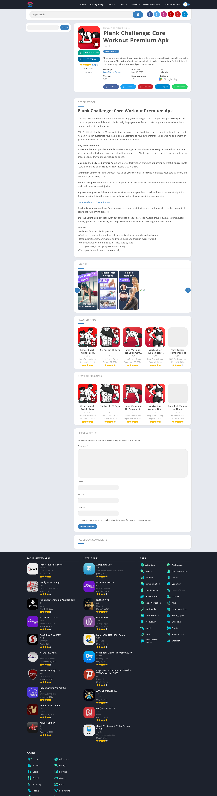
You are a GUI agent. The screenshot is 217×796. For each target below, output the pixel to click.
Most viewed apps (151, 4)
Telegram (162, 87)
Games (134, 4)
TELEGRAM (87, 59)
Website (81, 507)
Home (83, 4)
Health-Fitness (123, 27)
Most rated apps (172, 4)
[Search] (86, 14)
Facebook (110, 87)
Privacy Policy (96, 4)
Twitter (127, 87)
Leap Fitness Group (112, 72)
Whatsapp (179, 87)
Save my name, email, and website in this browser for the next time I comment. (116, 520)
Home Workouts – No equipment (94, 202)
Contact (111, 4)
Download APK (88, 52)
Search (65, 27)
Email (81, 494)
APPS (122, 4)
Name (81, 481)
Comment (83, 446)
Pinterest (145, 87)
